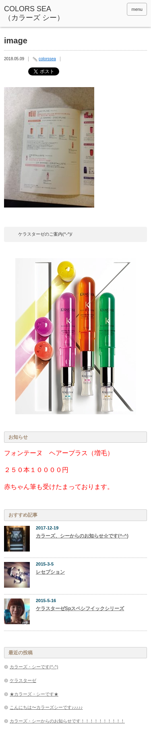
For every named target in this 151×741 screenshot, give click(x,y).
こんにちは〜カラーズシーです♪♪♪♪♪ (46, 707)
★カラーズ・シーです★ (34, 694)
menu (137, 9)
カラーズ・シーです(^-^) (34, 666)
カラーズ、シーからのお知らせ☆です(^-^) (82, 536)
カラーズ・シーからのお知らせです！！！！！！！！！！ (67, 721)
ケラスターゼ (23, 680)
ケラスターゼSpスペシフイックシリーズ (80, 608)
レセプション (50, 572)
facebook (107, 9)
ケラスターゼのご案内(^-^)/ (45, 234)
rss (118, 9)
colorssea (47, 59)
